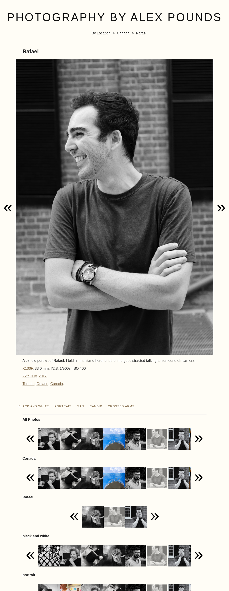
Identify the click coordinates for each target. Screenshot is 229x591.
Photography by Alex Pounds (114, 17)
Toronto (28, 384)
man (80, 406)
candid (96, 406)
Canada (123, 33)
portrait (62, 406)
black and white (33, 406)
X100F (27, 368)
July (34, 376)
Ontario (42, 384)
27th (25, 376)
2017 (43, 376)
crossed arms (121, 406)
